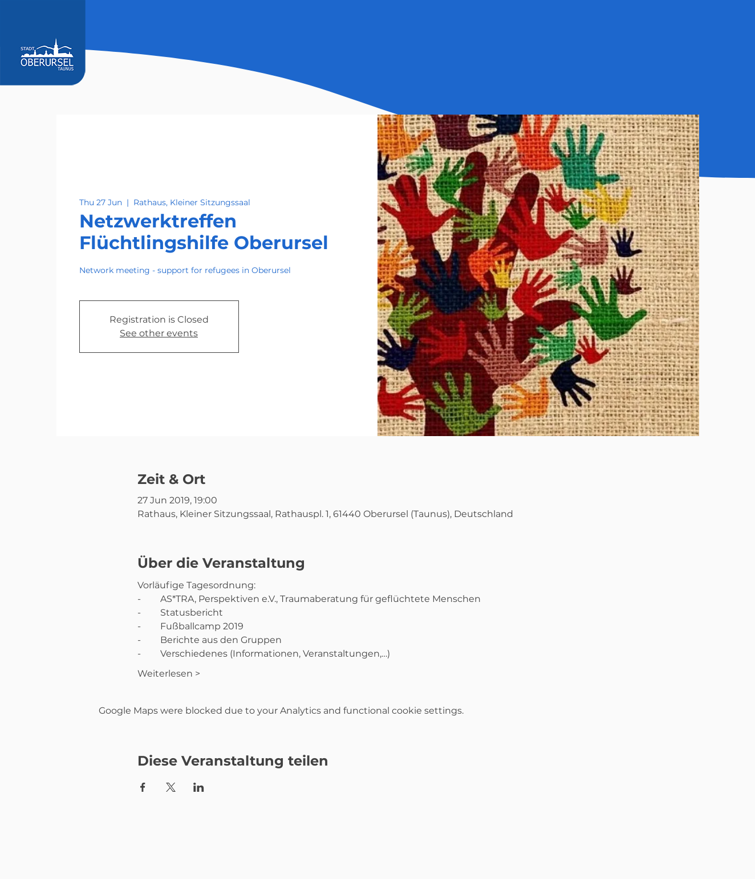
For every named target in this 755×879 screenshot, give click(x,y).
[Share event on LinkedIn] (198, 787)
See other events (159, 333)
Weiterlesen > (168, 673)
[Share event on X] (170, 787)
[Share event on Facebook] (142, 787)
